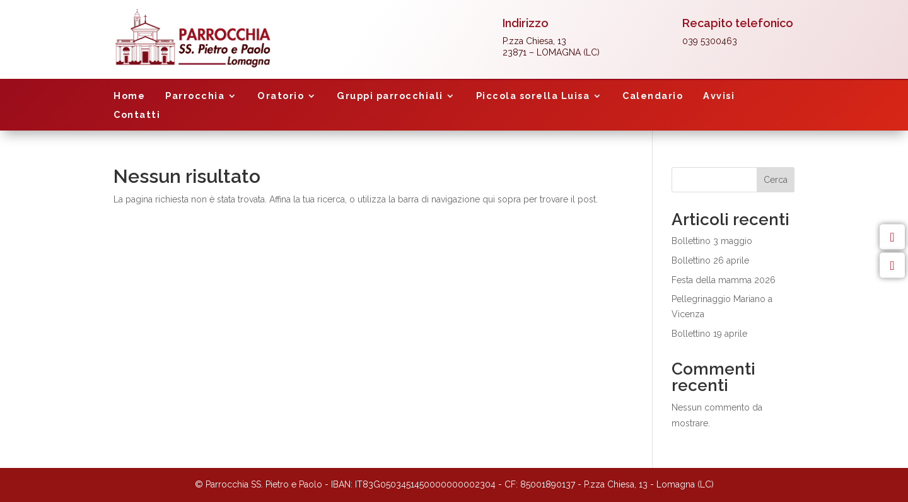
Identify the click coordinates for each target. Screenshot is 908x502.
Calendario (652, 96)
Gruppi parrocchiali (390, 96)
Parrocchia (194, 96)
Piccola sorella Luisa (533, 96)
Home (129, 96)
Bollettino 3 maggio (712, 241)
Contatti (137, 115)
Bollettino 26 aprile (710, 260)
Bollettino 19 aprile (709, 334)
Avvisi (719, 96)
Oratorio (280, 96)
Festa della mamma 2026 (724, 280)
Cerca (776, 180)
